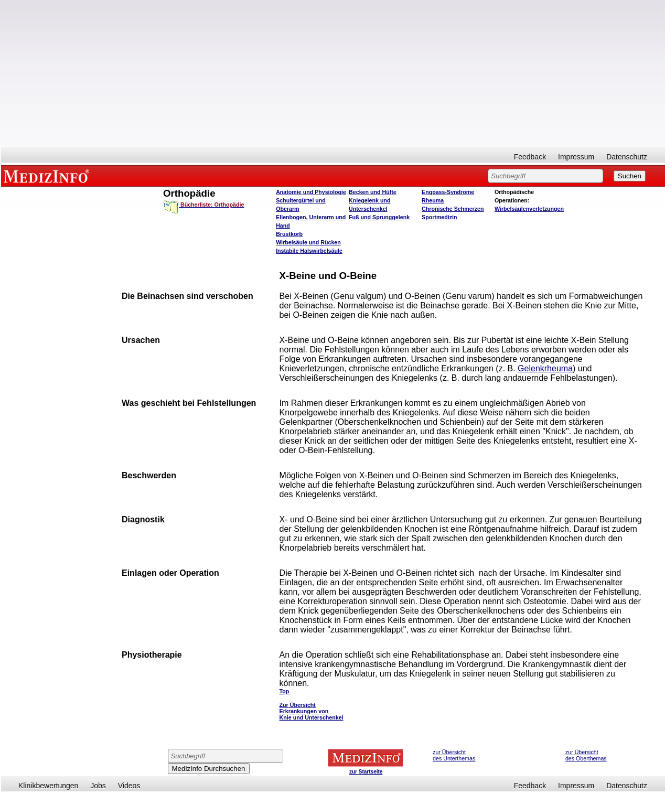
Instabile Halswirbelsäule (309, 251)
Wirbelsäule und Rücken (308, 242)
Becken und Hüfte (372, 192)
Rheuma (433, 200)
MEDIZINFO (48, 175)
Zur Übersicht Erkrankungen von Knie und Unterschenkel (312, 711)
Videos (129, 785)
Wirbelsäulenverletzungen (529, 209)
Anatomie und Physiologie (311, 192)
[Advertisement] (333, 73)
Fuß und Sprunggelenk (379, 217)
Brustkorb (289, 234)
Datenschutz (626, 157)
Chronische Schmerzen (453, 209)
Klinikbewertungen (48, 785)
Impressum (576, 157)
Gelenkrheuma (545, 368)
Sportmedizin (439, 217)
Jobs (98, 785)
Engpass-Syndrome (448, 192)
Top (284, 691)
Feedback (530, 157)
